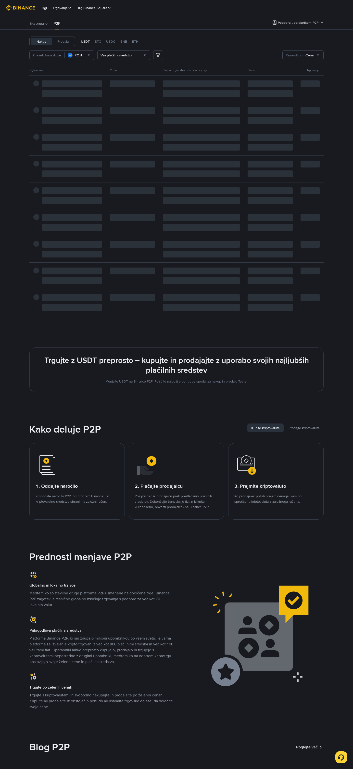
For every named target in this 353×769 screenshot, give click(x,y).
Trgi (44, 8)
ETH (135, 41)
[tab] (38, 23)
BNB (123, 41)
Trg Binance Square (94, 8)
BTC (98, 41)
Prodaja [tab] (63, 41)
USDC (110, 41)
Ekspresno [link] (38, 23)
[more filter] (158, 55)
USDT (85, 41)
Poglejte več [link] (310, 747)
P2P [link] (57, 23)
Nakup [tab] (41, 41)
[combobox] (79, 55)
